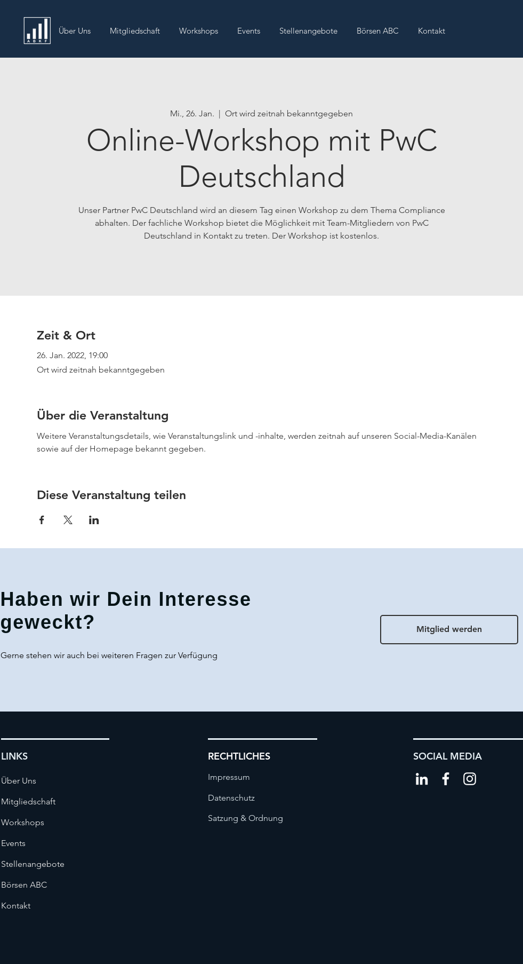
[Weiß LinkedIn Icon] (421, 778)
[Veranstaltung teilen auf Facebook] (42, 520)
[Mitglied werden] (449, 629)
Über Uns (18, 781)
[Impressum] (241, 777)
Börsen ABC (24, 885)
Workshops (22, 822)
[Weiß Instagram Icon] (469, 778)
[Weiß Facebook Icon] (445, 778)
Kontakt (15, 905)
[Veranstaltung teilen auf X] (68, 520)
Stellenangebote (33, 864)
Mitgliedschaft (28, 801)
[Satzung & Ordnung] (245, 818)
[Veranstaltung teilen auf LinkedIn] (94, 520)
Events (13, 843)
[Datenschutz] (241, 798)
